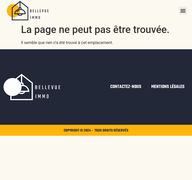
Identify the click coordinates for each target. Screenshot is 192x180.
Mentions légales (167, 86)
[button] (183, 11)
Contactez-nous (125, 86)
